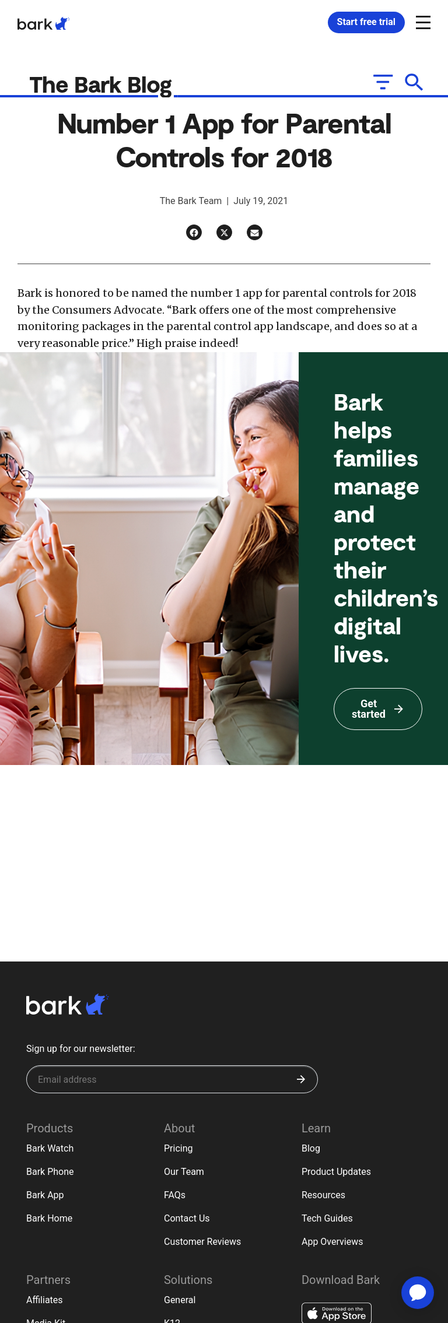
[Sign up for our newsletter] (172, 1079)
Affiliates (44, 1300)
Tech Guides (327, 1218)
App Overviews (332, 1241)
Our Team (184, 1171)
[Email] (254, 233)
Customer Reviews (202, 1241)
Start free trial (366, 21)
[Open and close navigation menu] (421, 21)
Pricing (178, 1148)
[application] (417, 1292)
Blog (311, 1148)
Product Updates (336, 1171)
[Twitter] (224, 233)
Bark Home (49, 1218)
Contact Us (187, 1218)
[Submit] (301, 1079)
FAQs (175, 1195)
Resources (323, 1195)
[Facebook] (194, 233)
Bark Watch (50, 1148)
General (179, 1300)
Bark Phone (50, 1171)
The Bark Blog (104, 84)
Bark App (45, 1195)
